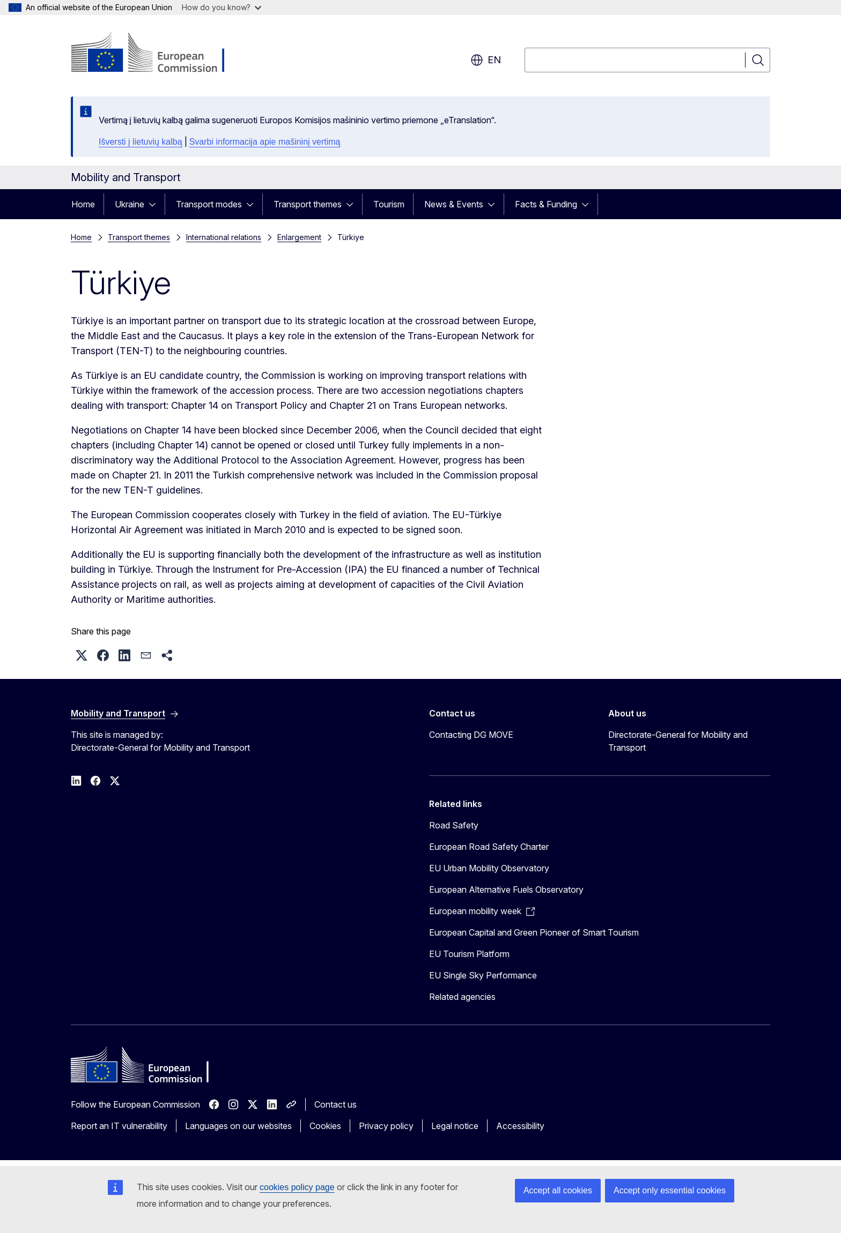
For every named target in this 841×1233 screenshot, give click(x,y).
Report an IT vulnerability (119, 1125)
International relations (223, 237)
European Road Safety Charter (489, 846)
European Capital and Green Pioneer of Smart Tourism (534, 932)
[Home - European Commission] (157, 53)
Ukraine (129, 204)
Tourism (388, 204)
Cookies (325, 1125)
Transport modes (209, 204)
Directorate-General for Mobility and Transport (678, 741)
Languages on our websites (238, 1125)
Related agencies (462, 996)
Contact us (335, 1104)
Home (83, 204)
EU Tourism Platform (469, 953)
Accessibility (520, 1125)
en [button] (485, 60)
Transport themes (308, 204)
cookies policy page (297, 1187)
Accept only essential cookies (670, 1190)
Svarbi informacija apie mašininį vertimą (265, 141)
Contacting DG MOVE (471, 734)
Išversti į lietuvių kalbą (140, 141)
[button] (81, 655)
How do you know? (221, 7)
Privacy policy (386, 1125)
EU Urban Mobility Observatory (489, 868)
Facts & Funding (546, 204)
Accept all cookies (557, 1190)
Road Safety (453, 825)
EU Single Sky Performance (483, 975)
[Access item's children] (155, 204)
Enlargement (299, 237)
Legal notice (454, 1125)
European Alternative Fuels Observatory (506, 889)
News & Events (453, 204)
